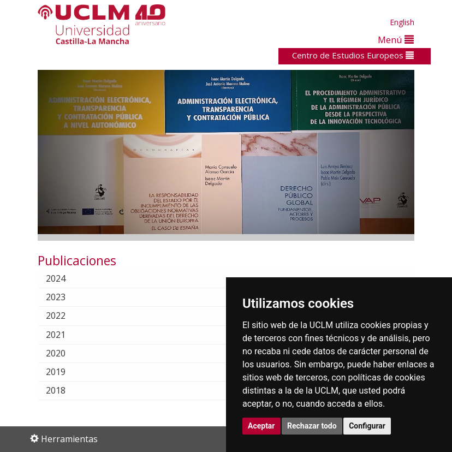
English (402, 22)
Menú (396, 39)
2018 (64, 390)
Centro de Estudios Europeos (353, 55)
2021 (64, 335)
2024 (64, 278)
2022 (64, 316)
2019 (64, 372)
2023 (64, 297)
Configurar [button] (367, 425)
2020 (64, 353)
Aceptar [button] (261, 425)
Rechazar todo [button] (312, 425)
